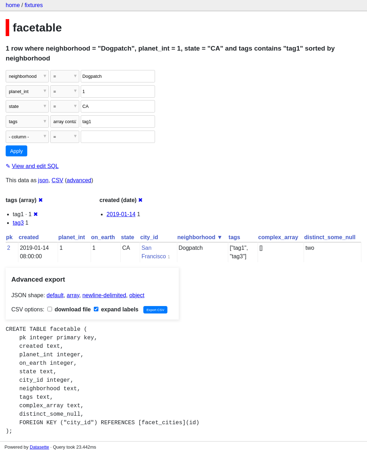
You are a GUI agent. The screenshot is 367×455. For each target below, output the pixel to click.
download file (69, 309)
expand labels (116, 309)
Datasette (39, 447)
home (13, 5)
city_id (149, 237)
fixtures (33, 5)
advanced (79, 180)
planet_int (71, 237)
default (55, 295)
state (127, 237)
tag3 (18, 223)
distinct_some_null (330, 237)
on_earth (103, 237)
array (73, 295)
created (29, 237)
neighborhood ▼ (200, 237)
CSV (57, 180)
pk (9, 237)
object (136, 295)
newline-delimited (104, 295)
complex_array (278, 237)
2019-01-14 (121, 214)
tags (234, 237)
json (43, 180)
